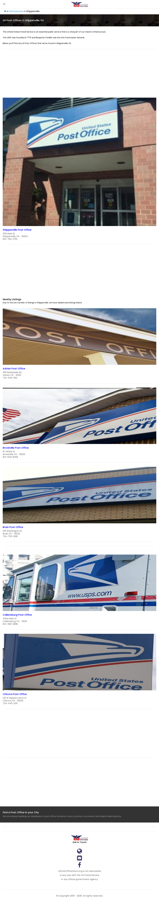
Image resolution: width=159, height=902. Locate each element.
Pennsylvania (16, 11)
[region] (79, 75)
